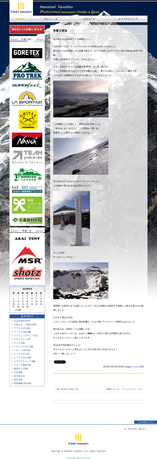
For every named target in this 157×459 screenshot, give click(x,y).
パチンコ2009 (20, 350)
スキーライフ (20, 339)
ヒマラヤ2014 (20, 357)
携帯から (18, 369)
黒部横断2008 (20, 383)
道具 (16, 380)
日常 (16, 372)
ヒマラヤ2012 (20, 354)
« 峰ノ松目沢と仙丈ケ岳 (66, 389)
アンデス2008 (20, 332)
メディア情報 (20, 365)
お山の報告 (19, 321)
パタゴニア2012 (21, 346)
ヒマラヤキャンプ (22, 361)
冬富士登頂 (60, 30)
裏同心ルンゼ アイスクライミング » (124, 389)
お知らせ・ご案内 (22, 324)
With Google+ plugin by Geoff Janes (78, 458)
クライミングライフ (23, 335)
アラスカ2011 (20, 328)
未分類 (17, 376)
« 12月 (18, 310)
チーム (17, 343)
